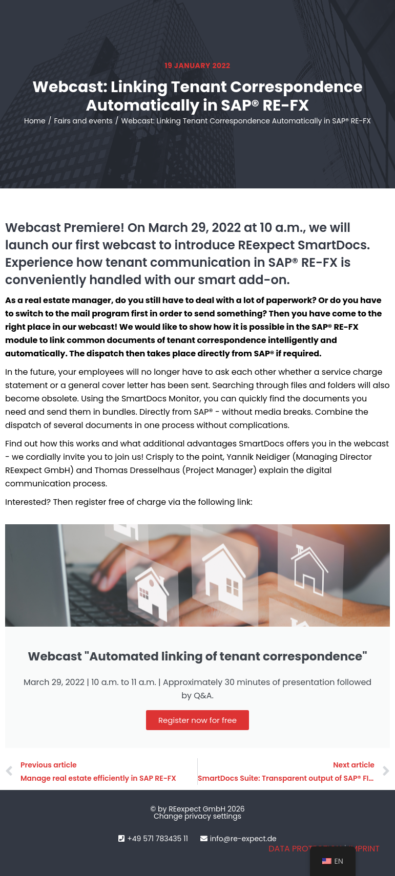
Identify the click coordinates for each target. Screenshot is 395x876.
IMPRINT (364, 848)
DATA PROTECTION (305, 848)
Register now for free (197, 720)
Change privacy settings (197, 816)
